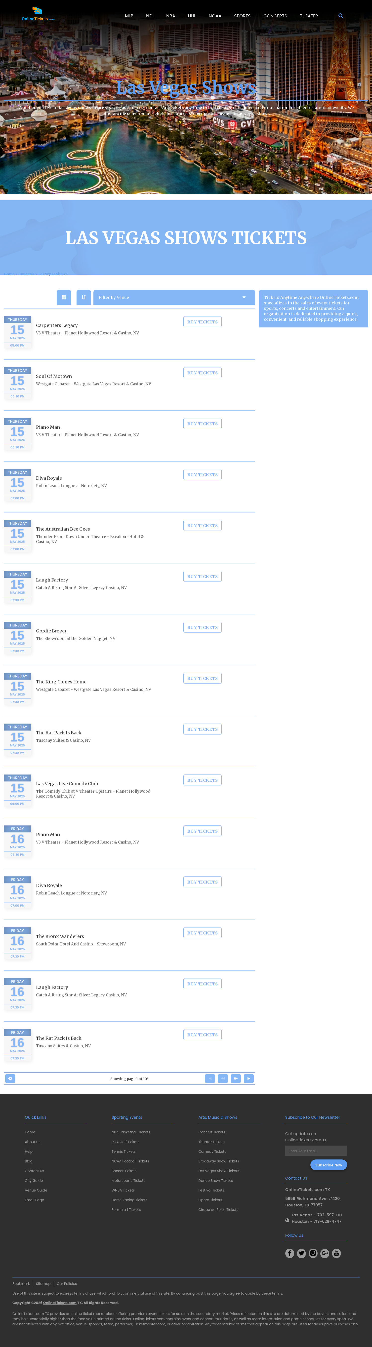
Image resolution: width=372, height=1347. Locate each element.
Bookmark (21, 1283)
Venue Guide (36, 1190)
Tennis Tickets (123, 1151)
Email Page (34, 1199)
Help (29, 1151)
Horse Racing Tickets (129, 1199)
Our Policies (67, 1283)
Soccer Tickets (124, 1170)
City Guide (34, 1180)
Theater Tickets (212, 1141)
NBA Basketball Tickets (131, 1132)
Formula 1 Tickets (126, 1209)
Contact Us (34, 1170)
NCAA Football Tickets (130, 1161)
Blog (28, 1161)
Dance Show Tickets (216, 1180)
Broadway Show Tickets (219, 1161)
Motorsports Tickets (128, 1180)
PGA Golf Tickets (125, 1141)
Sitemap (43, 1283)
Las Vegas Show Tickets (219, 1170)
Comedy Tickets (212, 1151)
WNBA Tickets (123, 1190)
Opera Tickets (210, 1199)
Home (30, 1132)
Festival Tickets (211, 1190)
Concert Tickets (212, 1132)
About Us (32, 1141)
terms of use (85, 1293)
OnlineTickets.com (60, 1302)
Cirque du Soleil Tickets (218, 1209)
